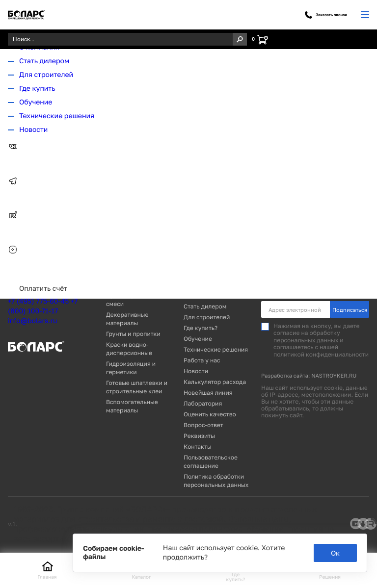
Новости (33, 130)
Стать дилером (44, 61)
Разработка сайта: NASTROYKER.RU (308, 376)
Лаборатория (203, 403)
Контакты (198, 446)
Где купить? (200, 328)
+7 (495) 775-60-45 (38, 301)
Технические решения (56, 116)
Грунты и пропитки (133, 333)
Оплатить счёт (43, 288)
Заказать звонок (326, 15)
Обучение (35, 102)
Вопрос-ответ (203, 425)
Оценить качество (210, 414)
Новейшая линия (208, 392)
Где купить (37, 88)
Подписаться (349, 309)
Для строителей (46, 75)
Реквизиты (199, 435)
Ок (335, 553)
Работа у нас (202, 360)
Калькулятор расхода (215, 381)
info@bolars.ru (32, 321)
